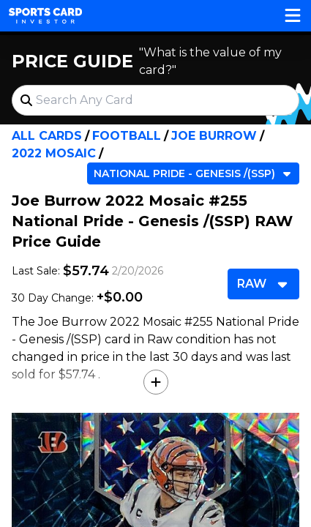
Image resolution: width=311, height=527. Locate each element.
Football (126, 136)
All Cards (47, 136)
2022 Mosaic (54, 153)
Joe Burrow (214, 136)
